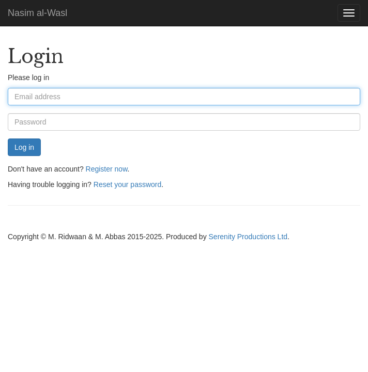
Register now (107, 169)
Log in (24, 147)
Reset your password (128, 184)
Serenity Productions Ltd (248, 237)
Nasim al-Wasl (37, 13)
